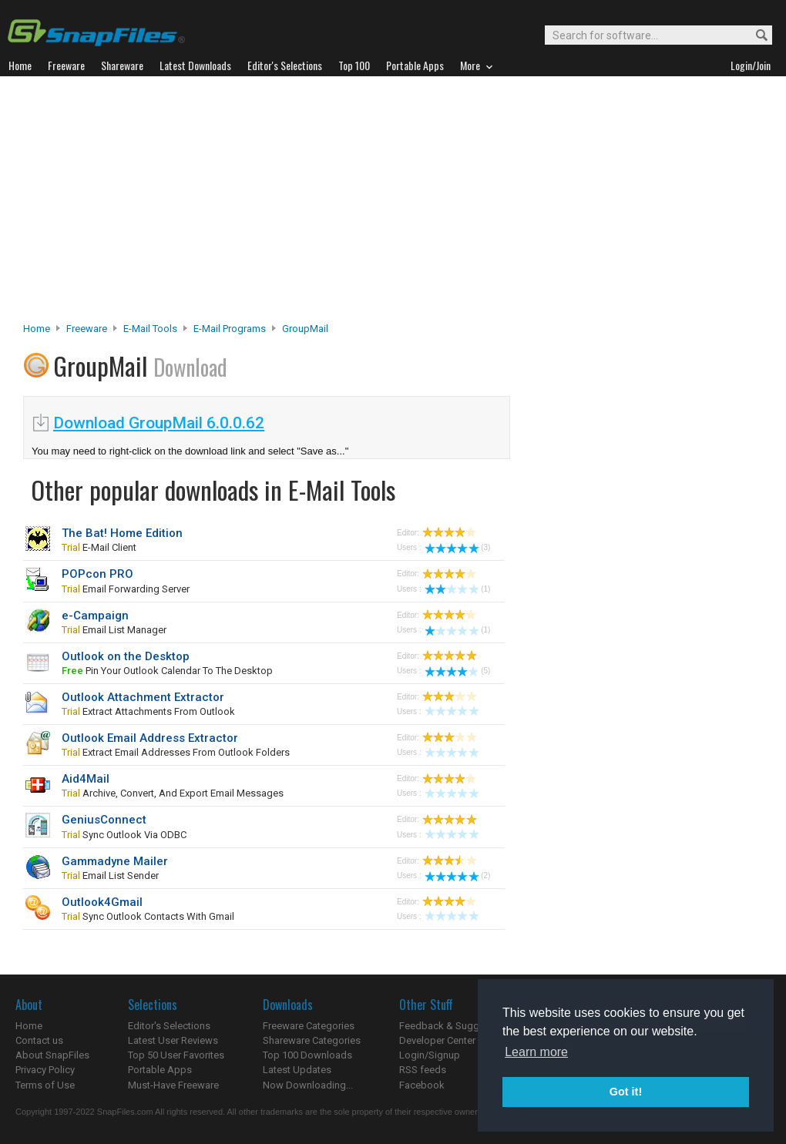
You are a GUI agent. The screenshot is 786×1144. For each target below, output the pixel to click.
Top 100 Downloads (307, 1055)
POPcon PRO (97, 574)
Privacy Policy (45, 1069)
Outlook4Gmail (102, 902)
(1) (457, 589)
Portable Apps (160, 1069)
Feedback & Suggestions (455, 1026)
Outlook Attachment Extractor (143, 697)
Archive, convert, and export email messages (173, 793)
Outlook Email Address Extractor (150, 738)
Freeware (86, 328)
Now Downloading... (308, 1085)
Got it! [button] (626, 1091)
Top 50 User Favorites (176, 1055)
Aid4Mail (85, 779)
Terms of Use (45, 1085)
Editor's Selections (169, 1026)
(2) (457, 875)
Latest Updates (297, 1069)
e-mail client (99, 547)
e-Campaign (95, 615)
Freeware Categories (308, 1026)
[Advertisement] (393, 203)
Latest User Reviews (173, 1040)
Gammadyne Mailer (115, 861)
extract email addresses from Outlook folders (176, 752)
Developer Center (437, 1040)
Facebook (422, 1085)
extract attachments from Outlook (148, 711)
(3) (457, 547)
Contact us (39, 1040)
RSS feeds (422, 1069)
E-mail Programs (229, 328)
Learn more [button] (536, 1051)
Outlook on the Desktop (126, 656)
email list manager (114, 630)
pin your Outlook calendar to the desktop (167, 670)
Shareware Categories (312, 1040)
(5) (457, 670)
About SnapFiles (52, 1055)
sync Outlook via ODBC (124, 834)
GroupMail (305, 328)
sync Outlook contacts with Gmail (148, 916)
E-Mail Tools (150, 328)
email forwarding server (126, 589)
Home (36, 328)
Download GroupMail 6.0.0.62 (158, 423)
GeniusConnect (104, 820)
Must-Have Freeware (173, 1085)
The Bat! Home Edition (122, 533)
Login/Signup (429, 1055)
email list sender (110, 875)
